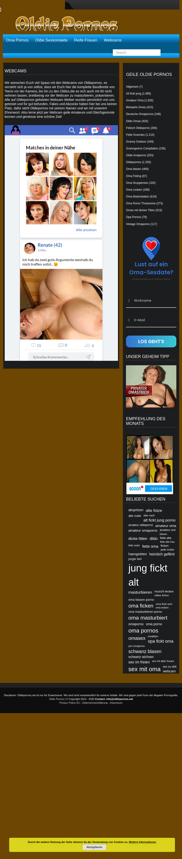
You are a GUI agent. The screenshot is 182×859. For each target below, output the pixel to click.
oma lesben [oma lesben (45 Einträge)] (162, 607)
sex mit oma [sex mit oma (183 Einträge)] (144, 669)
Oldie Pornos (56, 699)
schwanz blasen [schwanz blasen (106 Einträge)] (145, 651)
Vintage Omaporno (138, 224)
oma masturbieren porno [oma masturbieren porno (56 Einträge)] (145, 611)
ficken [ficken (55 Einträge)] (165, 545)
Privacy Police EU (69, 702)
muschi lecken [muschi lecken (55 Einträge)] (164, 591)
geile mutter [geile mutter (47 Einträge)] (167, 549)
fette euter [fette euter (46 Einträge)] (134, 545)
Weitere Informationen (142, 842)
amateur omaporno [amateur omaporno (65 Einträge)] (142, 530)
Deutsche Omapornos (140, 114)
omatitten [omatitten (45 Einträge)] (153, 636)
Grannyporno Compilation (142, 148)
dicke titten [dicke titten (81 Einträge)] (137, 538)
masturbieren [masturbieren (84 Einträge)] (140, 592)
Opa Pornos (133, 217)
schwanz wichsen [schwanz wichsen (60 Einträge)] (141, 657)
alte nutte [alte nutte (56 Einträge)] (134, 516)
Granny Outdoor (136, 141)
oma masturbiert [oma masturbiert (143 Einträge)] (147, 618)
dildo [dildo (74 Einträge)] (154, 538)
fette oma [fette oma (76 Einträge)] (150, 546)
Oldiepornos (133, 162)
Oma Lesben (134, 189)
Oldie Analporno (136, 155)
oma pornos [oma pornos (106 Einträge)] (143, 630)
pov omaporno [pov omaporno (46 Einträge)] (136, 646)
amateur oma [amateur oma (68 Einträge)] (165, 526)
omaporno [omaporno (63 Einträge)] (136, 624)
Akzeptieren (94, 847)
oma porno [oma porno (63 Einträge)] (154, 624)
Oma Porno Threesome (140, 203)
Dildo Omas (133, 121)
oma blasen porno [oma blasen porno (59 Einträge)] (141, 599)
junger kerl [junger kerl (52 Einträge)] (135, 559)
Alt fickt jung (133, 93)
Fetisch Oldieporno (138, 128)
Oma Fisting (133, 176)
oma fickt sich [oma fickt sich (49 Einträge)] (164, 603)
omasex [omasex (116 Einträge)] (137, 638)
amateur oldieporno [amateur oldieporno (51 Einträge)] (140, 525)
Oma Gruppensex (137, 183)
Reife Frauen (85, 40)
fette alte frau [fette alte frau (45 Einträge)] (167, 541)
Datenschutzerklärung (95, 702)
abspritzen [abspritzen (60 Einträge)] (135, 510)
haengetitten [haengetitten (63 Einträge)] (137, 554)
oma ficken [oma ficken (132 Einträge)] (140, 606)
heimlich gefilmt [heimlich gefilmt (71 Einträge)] (161, 554)
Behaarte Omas (136, 107)
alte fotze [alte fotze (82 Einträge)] (154, 510)
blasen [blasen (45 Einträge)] (163, 534)
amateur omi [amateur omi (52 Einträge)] (167, 530)
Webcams (112, 40)
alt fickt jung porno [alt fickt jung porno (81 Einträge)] (159, 520)
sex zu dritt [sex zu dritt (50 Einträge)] (169, 666)
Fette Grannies (135, 134)
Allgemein (132, 86)
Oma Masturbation (137, 196)
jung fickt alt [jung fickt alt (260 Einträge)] (147, 575)
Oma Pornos (17, 40)
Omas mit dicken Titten (140, 210)
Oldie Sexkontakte (51, 40)
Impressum (116, 702)
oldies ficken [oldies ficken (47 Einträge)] (161, 595)
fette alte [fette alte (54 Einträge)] (165, 538)
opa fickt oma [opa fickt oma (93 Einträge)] (161, 641)
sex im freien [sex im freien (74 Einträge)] (139, 662)
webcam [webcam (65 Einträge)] (169, 671)
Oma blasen (133, 169)
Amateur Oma (135, 100)
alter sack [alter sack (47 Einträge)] (149, 515)
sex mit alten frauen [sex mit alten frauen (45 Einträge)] (163, 661)
